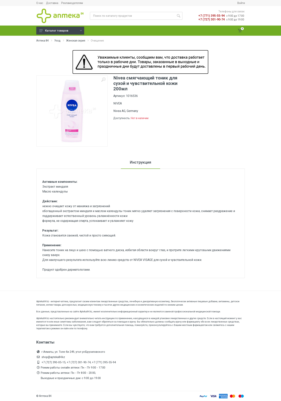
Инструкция (140, 162)
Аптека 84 (42, 40)
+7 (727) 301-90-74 (211, 19)
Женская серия (75, 40)
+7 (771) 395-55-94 (211, 15)
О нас (39, 3)
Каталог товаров (60, 30)
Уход (57, 40)
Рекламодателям (72, 3)
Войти (241, 3)
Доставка (52, 3)
